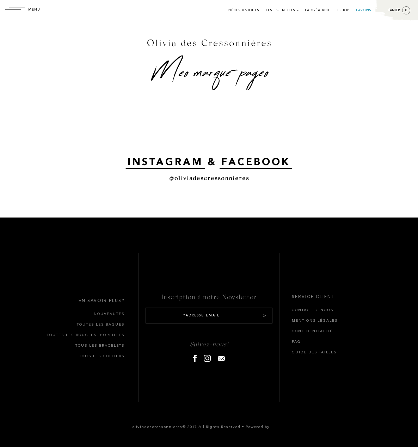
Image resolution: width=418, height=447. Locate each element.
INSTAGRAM (165, 163)
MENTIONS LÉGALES (315, 320)
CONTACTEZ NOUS (312, 310)
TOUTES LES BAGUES (100, 324)
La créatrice (318, 10)
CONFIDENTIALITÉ (312, 331)
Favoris (363, 10)
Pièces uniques (243, 10)
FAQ (296, 342)
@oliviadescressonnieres (209, 178)
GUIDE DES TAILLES (314, 352)
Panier (399, 10)
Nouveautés (109, 314)
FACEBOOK (255, 163)
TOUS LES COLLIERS (101, 356)
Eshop (343, 10)
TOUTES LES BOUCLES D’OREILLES (85, 335)
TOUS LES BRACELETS (99, 345)
